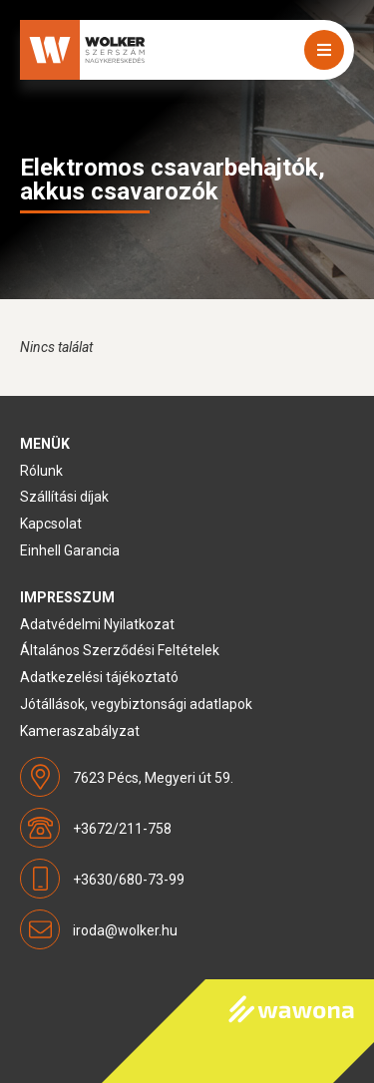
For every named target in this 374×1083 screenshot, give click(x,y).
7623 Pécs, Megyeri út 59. (153, 778)
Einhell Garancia (70, 550)
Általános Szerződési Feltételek (119, 650)
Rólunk (41, 471)
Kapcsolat (51, 524)
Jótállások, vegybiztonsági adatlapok (136, 704)
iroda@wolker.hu (125, 930)
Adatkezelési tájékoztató (99, 677)
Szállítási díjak (64, 497)
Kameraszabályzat (80, 731)
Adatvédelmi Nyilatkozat (97, 624)
